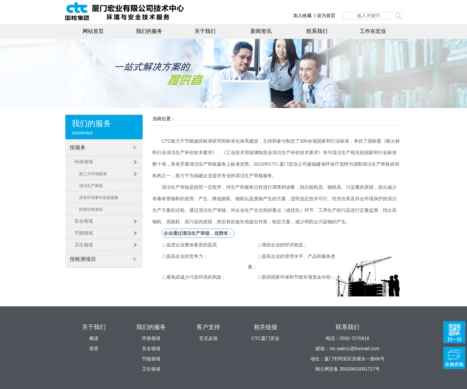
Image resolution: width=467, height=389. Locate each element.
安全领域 (83, 221)
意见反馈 (208, 338)
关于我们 (205, 31)
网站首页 (93, 31)
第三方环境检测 (93, 174)
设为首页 (326, 15)
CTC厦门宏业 (265, 338)
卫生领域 (83, 244)
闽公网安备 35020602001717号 (347, 369)
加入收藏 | (305, 15)
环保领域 (83, 161)
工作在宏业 (373, 31)
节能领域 (83, 233)
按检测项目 (83, 259)
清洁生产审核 (91, 185)
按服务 (78, 147)
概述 (93, 338)
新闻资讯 (261, 31)
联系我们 (316, 31)
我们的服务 (149, 31)
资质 (93, 348)
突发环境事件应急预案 (98, 197)
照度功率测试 (91, 209)
